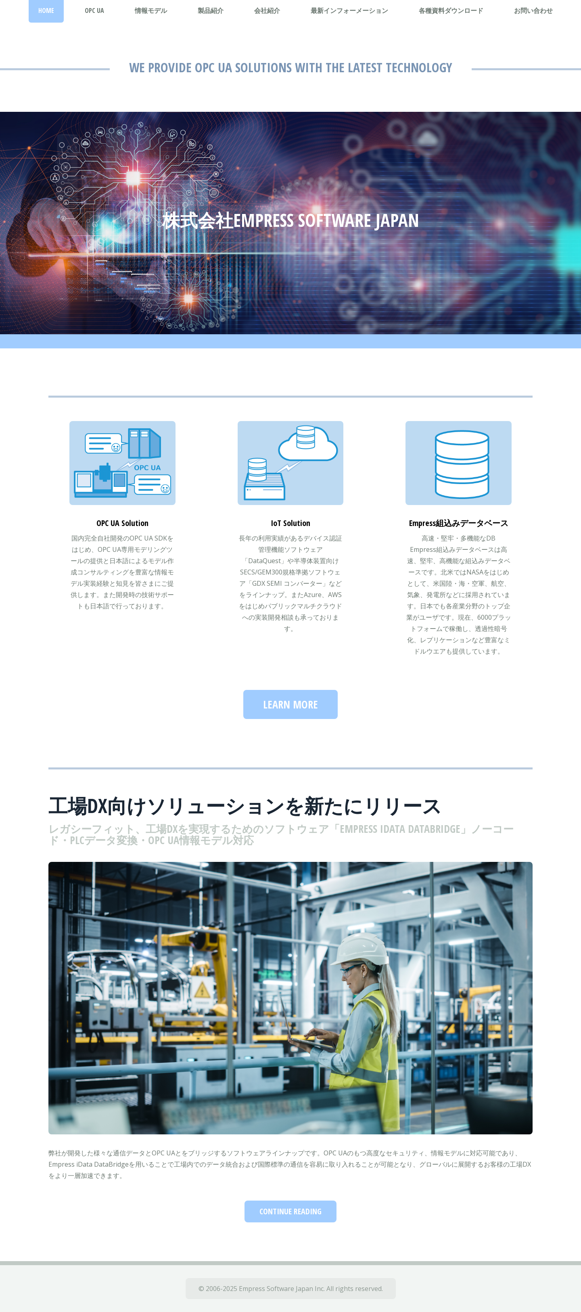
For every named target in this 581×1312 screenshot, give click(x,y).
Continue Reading (290, 1211)
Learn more (290, 704)
